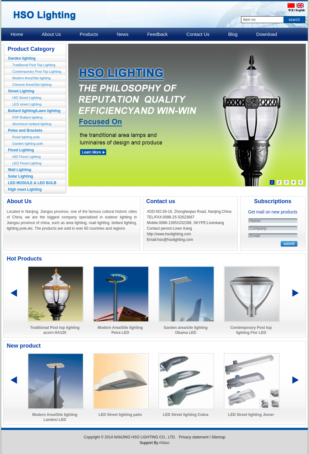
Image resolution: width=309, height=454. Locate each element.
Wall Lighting (19, 170)
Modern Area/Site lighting (31, 78)
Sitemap (218, 437)
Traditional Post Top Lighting (33, 65)
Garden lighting (22, 58)
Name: (255, 221)
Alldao (164, 443)
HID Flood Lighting (26, 157)
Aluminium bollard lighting (31, 124)
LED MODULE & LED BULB (32, 183)
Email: (255, 236)
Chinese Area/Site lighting (32, 84)
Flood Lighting (21, 150)
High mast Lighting (25, 189)
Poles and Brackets (25, 130)
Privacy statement (193, 437)
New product (24, 346)
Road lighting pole (26, 137)
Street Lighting (21, 91)
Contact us (160, 201)
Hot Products (24, 259)
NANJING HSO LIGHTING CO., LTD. (145, 437)
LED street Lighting (27, 104)
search (294, 19)
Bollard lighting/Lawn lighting (34, 111)
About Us (19, 201)
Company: (259, 228)
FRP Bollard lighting (27, 117)
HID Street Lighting (26, 98)
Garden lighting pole (27, 143)
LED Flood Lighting (27, 163)
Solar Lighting (20, 176)
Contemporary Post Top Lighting (36, 71)
